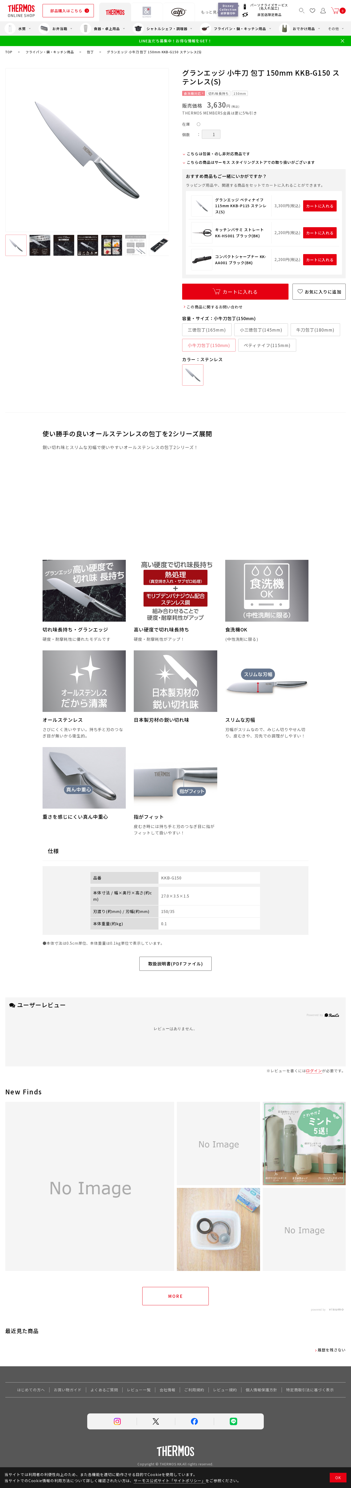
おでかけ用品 (297, 28)
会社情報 (168, 1389)
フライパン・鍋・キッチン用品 (233, 28)
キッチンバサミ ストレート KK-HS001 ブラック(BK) (239, 232)
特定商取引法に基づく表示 (310, 1389)
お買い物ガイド (68, 1389)
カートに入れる (320, 206)
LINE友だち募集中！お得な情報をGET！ (175, 41)
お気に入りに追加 (323, 291)
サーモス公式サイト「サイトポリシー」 (169, 1480)
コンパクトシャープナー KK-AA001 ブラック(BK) (240, 259)
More (175, 1296)
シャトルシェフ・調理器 (160, 28)
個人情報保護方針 (262, 1389)
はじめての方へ (31, 1389)
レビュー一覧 (139, 1389)
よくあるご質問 (104, 1389)
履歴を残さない (332, 1349)
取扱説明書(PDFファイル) (175, 963)
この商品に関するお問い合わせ (215, 306)
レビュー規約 (225, 1389)
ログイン (314, 1070)
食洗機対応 (192, 93)
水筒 (15, 28)
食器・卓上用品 (100, 28)
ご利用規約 (194, 1389)
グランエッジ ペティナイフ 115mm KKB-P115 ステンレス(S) (241, 205)
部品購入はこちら (66, 10)
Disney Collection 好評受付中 (229, 9)
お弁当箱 (53, 28)
